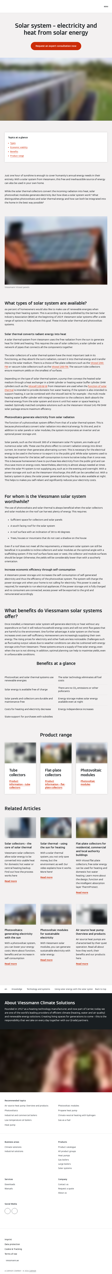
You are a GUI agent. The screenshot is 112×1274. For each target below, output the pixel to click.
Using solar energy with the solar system (74, 989)
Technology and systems (38, 989)
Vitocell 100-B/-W (37, 386)
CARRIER (32, 1271)
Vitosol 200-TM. (60, 366)
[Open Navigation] (106, 6)
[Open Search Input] (100, 6)
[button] (101, 989)
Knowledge (17, 989)
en (6, 989)
